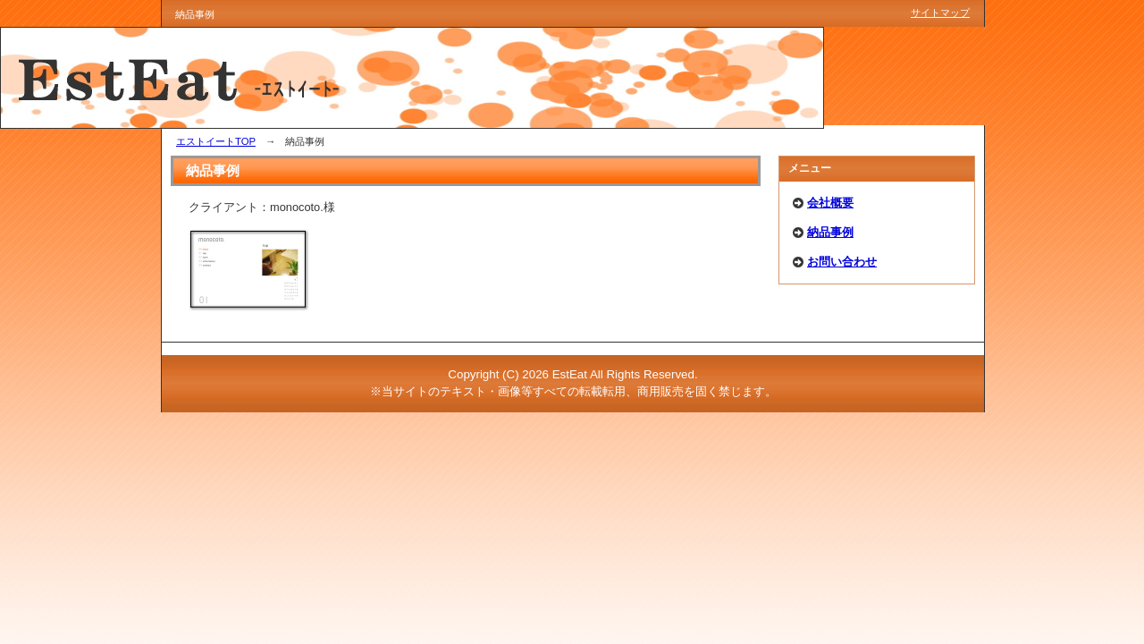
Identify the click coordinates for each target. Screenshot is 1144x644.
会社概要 (830, 202)
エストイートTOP (216, 141)
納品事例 (830, 232)
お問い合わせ (842, 261)
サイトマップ (940, 12)
